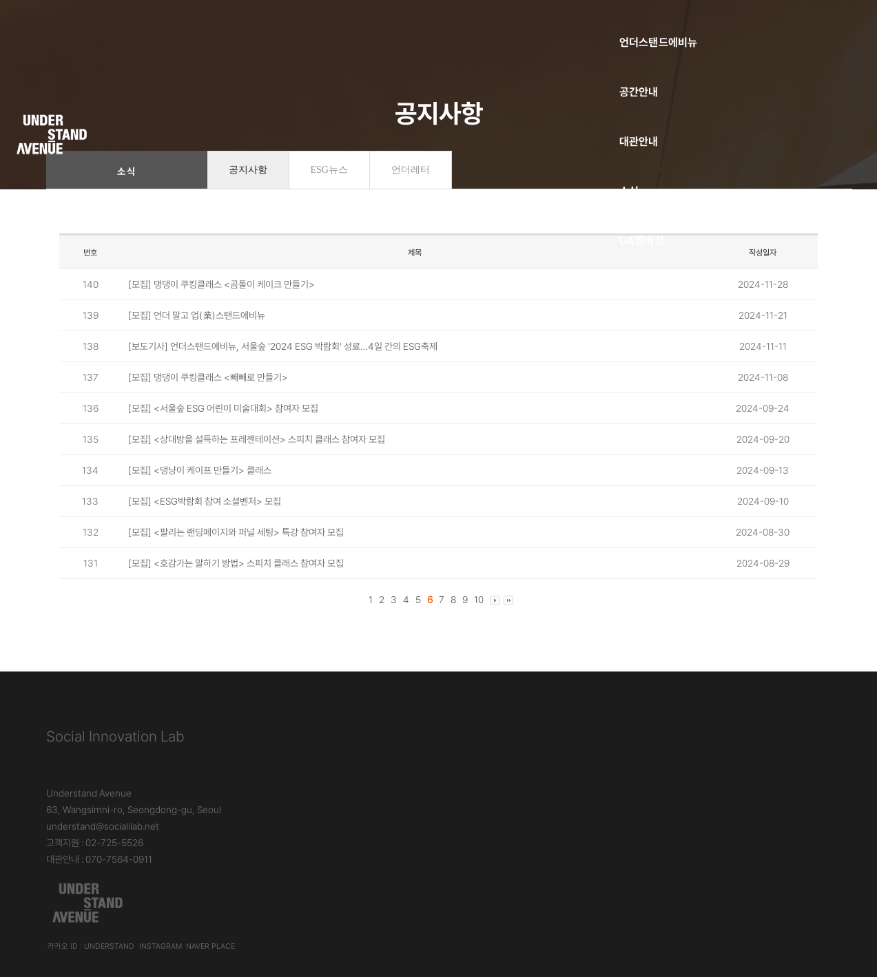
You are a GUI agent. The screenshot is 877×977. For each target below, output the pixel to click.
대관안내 (437, 24)
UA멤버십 (595, 24)
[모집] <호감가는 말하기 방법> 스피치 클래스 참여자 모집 (236, 580)
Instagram (698, 788)
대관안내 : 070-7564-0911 (368, 790)
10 (479, 616)
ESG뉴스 (329, 187)
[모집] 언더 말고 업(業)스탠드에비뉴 (196, 332)
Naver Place (746, 788)
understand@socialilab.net (371, 757)
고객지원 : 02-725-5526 (363, 773)
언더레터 (410, 187)
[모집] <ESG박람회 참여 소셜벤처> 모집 (204, 518)
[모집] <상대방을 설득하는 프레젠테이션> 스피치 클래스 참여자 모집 (256, 456)
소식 (514, 24)
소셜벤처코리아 (238, 74)
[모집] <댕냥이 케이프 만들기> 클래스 (199, 487)
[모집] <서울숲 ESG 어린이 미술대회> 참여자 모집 (223, 425)
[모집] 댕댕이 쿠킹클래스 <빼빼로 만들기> (208, 394)
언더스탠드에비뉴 (243, 24)
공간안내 (349, 24)
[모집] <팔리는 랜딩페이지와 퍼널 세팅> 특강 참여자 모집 (236, 549)
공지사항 (248, 187)
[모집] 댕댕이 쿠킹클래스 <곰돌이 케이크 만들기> (221, 301)
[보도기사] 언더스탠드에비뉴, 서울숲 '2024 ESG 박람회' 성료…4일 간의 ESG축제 (282, 363)
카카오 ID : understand (627, 788)
